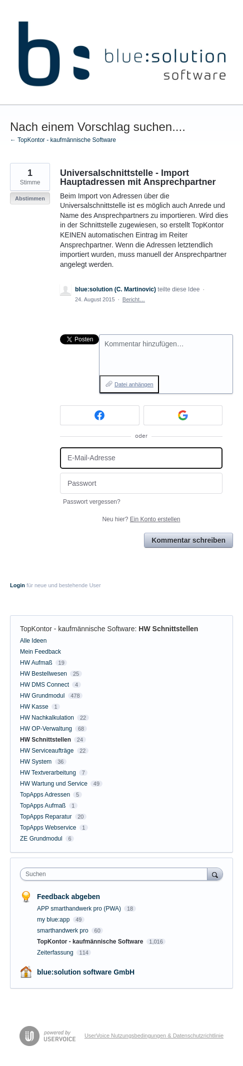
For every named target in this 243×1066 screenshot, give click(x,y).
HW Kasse (34, 706)
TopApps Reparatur (46, 816)
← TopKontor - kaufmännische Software (63, 139)
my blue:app (54, 919)
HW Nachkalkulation (47, 717)
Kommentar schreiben (189, 540)
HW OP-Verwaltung (46, 728)
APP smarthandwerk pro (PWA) (79, 908)
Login (17, 585)
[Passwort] (141, 483)
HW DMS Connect (44, 684)
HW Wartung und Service (54, 783)
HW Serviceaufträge (47, 750)
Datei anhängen (134, 384)
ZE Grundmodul (41, 838)
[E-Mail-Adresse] (141, 458)
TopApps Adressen (45, 794)
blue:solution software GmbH (85, 972)
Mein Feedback (40, 651)
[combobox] (116, 874)
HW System (36, 761)
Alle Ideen (33, 640)
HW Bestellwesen (43, 673)
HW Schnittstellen (168, 629)
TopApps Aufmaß (43, 805)
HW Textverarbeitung (48, 772)
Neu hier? (141, 519)
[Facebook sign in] (100, 415)
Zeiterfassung (56, 952)
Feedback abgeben (68, 897)
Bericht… (133, 299)
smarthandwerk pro (63, 930)
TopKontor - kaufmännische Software (77, 629)
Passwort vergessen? (91, 501)
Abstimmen (30, 198)
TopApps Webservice (48, 827)
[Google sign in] (183, 415)
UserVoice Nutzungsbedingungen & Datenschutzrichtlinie (154, 1036)
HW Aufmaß (36, 662)
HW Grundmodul (42, 695)
